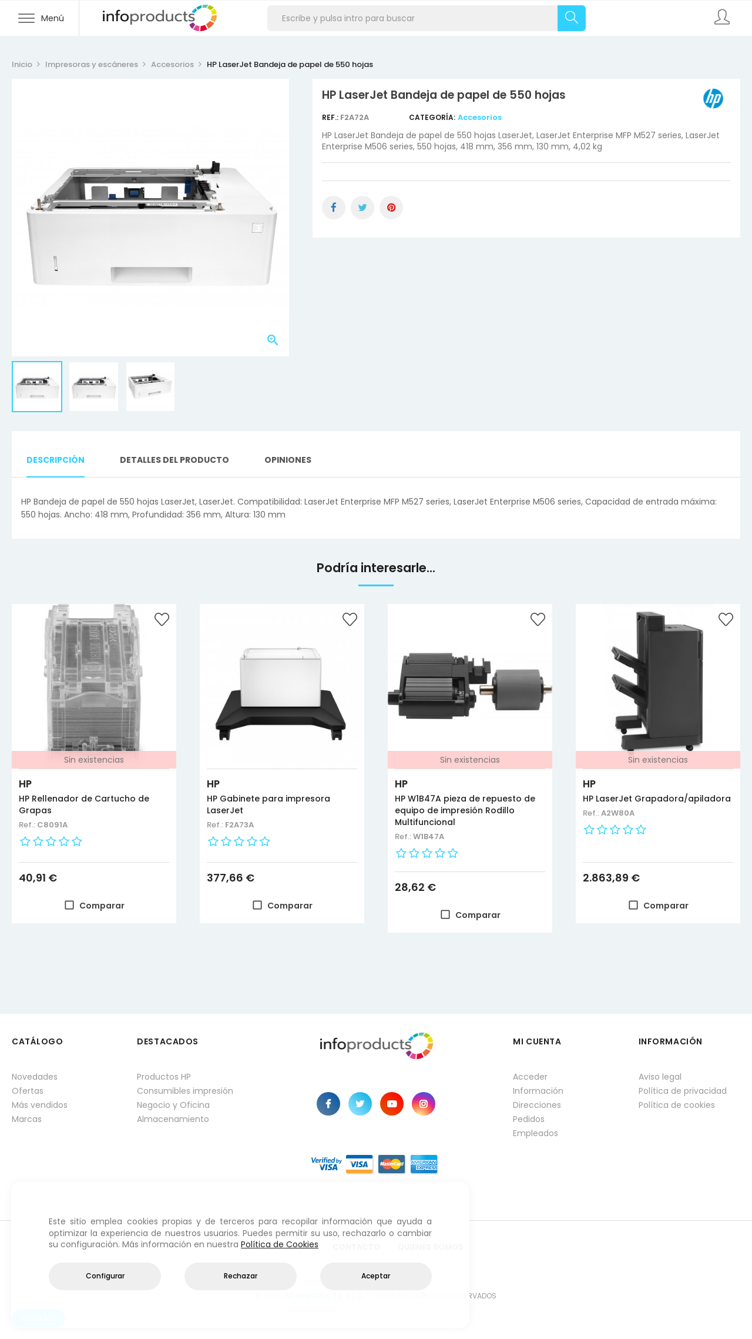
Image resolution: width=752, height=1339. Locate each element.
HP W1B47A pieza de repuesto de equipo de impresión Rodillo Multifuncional (465, 810)
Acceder (530, 1077)
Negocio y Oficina (173, 1105)
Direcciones (537, 1105)
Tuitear (362, 207)
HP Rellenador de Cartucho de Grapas (84, 804)
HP (25, 784)
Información (538, 1091)
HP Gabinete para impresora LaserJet (268, 804)
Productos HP (164, 1077)
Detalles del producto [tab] (174, 460)
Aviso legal (660, 1077)
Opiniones (287, 460)
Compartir (333, 207)
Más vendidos (40, 1105)
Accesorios (480, 117)
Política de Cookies (279, 1244)
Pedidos (529, 1119)
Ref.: (331, 117)
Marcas (27, 1119)
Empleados (535, 1133)
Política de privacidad (683, 1091)
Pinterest (391, 207)
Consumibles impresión (185, 1091)
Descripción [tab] (55, 460)
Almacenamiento (173, 1119)
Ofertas (27, 1091)
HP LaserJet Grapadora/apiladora (657, 798)
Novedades (35, 1077)
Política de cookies (677, 1105)
